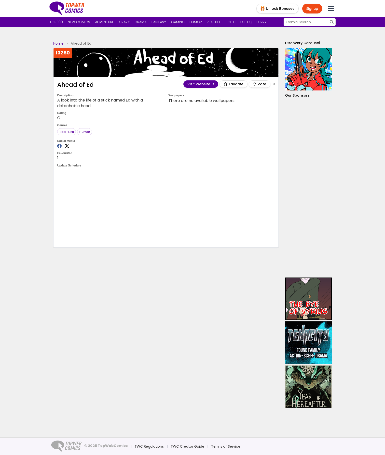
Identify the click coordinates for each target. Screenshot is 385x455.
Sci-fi (230, 22)
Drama (141, 22)
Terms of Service (225, 446)
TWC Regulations (149, 446)
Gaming (178, 22)
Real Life (214, 22)
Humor (196, 22)
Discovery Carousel (302, 42)
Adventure (104, 22)
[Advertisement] (166, 207)
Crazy (124, 22)
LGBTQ (246, 22)
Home (58, 43)
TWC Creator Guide (187, 446)
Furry (262, 22)
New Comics (79, 22)
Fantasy (158, 22)
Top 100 (56, 22)
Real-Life (66, 131)
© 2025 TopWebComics (106, 445)
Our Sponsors (297, 95)
